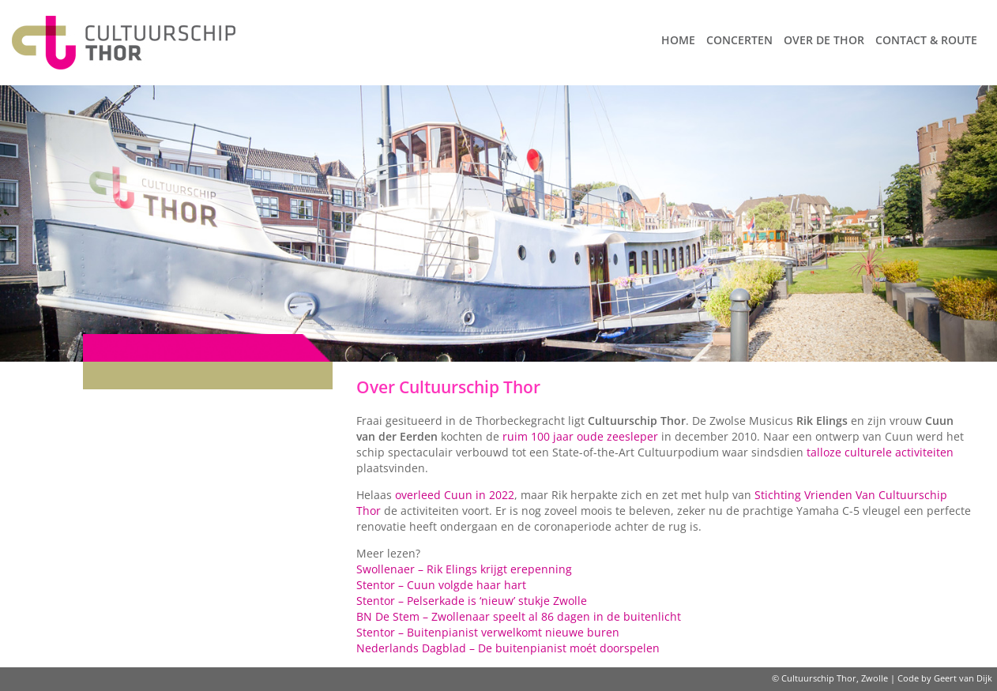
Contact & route (926, 39)
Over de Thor (824, 39)
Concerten (739, 39)
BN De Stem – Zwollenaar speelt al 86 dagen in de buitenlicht (518, 616)
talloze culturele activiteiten (880, 452)
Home (678, 39)
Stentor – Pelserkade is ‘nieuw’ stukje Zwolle (471, 600)
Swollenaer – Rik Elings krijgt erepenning (464, 568)
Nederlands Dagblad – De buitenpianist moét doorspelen (508, 647)
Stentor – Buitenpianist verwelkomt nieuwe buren (487, 632)
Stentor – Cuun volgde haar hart (441, 584)
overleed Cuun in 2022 (454, 494)
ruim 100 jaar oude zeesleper (580, 436)
